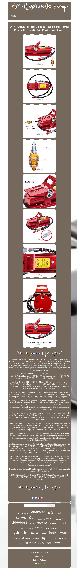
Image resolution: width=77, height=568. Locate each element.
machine (16, 538)
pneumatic (23, 512)
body (53, 532)
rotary (62, 538)
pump (21, 517)
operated (54, 523)
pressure (55, 528)
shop (20, 543)
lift (44, 537)
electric (44, 534)
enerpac (38, 512)
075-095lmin (29, 528)
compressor (30, 543)
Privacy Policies (39, 560)
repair (64, 523)
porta (32, 523)
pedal (50, 512)
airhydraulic (52, 539)
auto (56, 542)
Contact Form (39, 556)
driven (26, 538)
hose (38, 527)
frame (64, 533)
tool (49, 542)
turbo (47, 528)
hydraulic (19, 532)
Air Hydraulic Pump (39, 553)
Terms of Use (39, 564)
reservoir (42, 522)
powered (59, 519)
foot (32, 517)
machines (36, 539)
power (48, 518)
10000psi (19, 522)
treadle (41, 543)
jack (34, 532)
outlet (59, 513)
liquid (40, 519)
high (21, 528)
